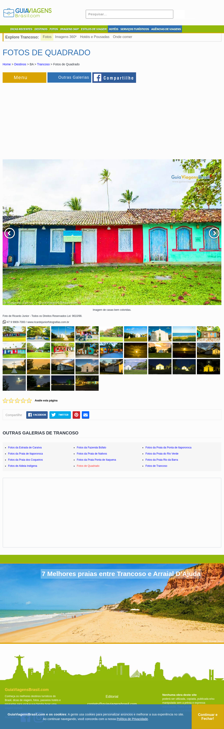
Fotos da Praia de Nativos (92, 453)
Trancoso (43, 64)
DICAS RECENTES (21, 29)
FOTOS (54, 29)
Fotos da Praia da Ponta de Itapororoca (168, 447)
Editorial (112, 696)
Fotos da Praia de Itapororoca (25, 453)
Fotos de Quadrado (88, 465)
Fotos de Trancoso (156, 465)
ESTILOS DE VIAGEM (94, 29)
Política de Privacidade (132, 719)
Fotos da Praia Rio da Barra (161, 459)
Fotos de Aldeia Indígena (22, 465)
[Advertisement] (50, 118)
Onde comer (122, 37)
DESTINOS (41, 29)
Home (7, 64)
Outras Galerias (73, 77)
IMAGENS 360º (69, 29)
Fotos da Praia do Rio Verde (161, 453)
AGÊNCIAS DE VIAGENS (166, 29)
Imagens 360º (66, 37)
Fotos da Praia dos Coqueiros (25, 459)
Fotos (47, 37)
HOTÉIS (113, 29)
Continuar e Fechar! (207, 716)
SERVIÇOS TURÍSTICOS (135, 29)
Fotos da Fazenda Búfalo (91, 447)
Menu (21, 77)
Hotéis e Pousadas (94, 37)
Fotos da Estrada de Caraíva (25, 447)
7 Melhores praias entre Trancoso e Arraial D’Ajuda (121, 573)
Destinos (20, 64)
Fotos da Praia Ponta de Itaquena (96, 459)
